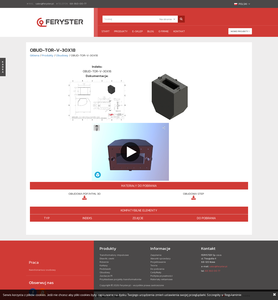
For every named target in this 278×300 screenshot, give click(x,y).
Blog (150, 31)
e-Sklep (137, 31)
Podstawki (105, 269)
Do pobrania (157, 269)
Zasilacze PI (106, 276)
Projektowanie (158, 262)
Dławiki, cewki (107, 258)
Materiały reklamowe (161, 279)
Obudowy (62, 55)
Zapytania (155, 255)
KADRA (3, 67)
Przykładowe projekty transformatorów (121, 279)
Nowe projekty (240, 31)
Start (105, 31)
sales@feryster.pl (45, 3)
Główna (34, 55)
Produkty (121, 31)
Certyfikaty (155, 272)
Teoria (153, 265)
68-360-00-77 (78, 3)
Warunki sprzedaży (160, 258)
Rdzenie (104, 262)
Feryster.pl (125, 285)
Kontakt (179, 31)
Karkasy (104, 265)
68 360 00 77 (212, 271)
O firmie (163, 31)
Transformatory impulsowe (114, 255)
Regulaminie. (233, 294)
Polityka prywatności (161, 276)
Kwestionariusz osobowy (42, 270)
